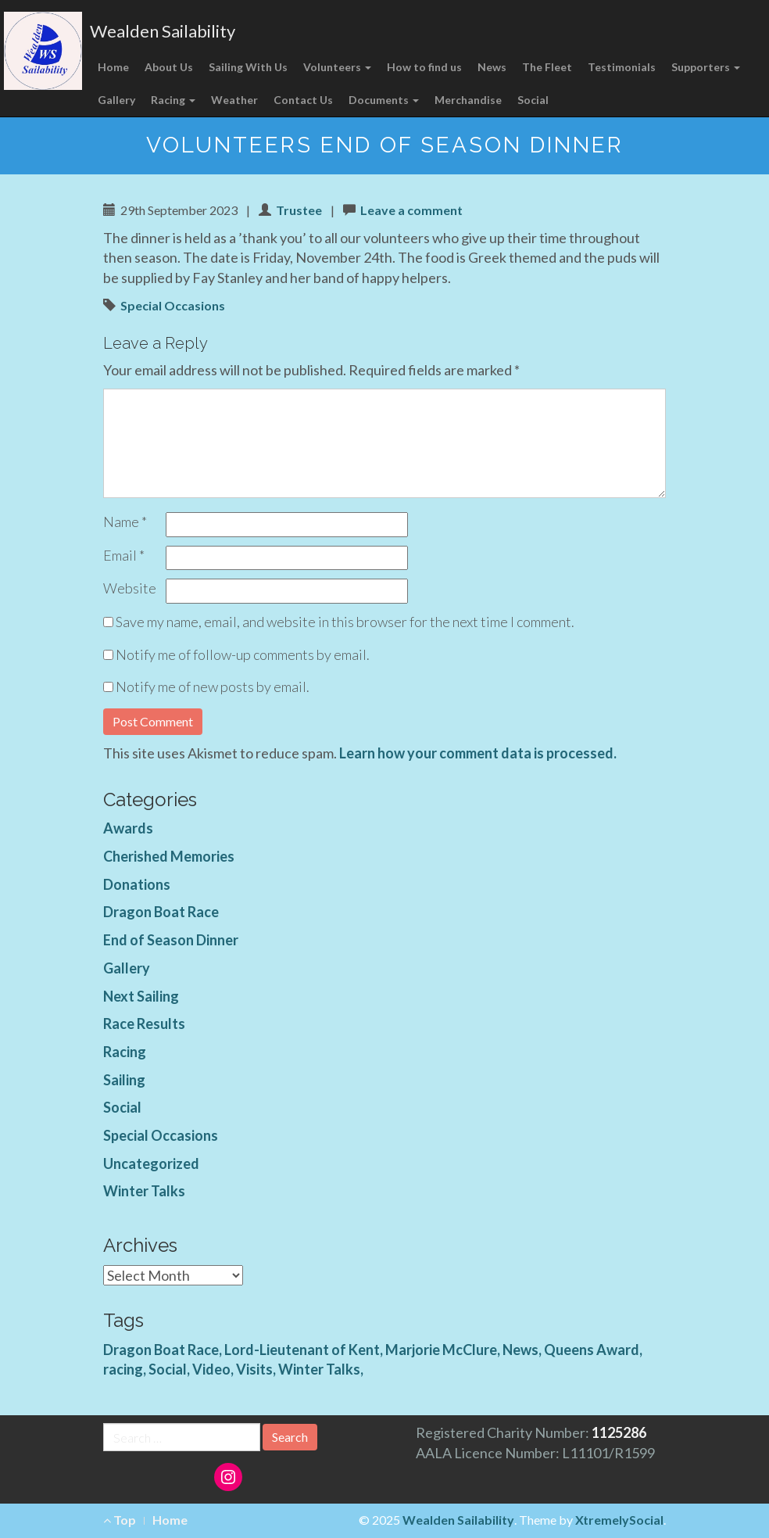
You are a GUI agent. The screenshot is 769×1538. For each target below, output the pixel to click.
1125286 (619, 1432)
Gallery (116, 99)
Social (533, 99)
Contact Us (303, 99)
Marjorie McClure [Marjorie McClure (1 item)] (441, 1349)
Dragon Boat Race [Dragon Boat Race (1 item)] (161, 1349)
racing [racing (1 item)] (123, 1369)
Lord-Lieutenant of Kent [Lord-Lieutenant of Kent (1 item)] (302, 1349)
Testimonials (622, 66)
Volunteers (337, 66)
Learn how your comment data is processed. (478, 753)
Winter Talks (144, 1190)
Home (113, 66)
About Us (169, 66)
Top (119, 1519)
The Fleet (547, 66)
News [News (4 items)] (520, 1349)
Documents (384, 99)
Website (129, 588)
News (491, 66)
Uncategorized (151, 1163)
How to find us (424, 66)
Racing (173, 99)
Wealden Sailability (162, 30)
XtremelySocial (619, 1519)
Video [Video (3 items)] (211, 1369)
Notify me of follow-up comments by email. (243, 654)
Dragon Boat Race (161, 911)
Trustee (299, 210)
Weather (234, 99)
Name (125, 521)
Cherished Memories (168, 856)
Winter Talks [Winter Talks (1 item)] (319, 1369)
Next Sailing (141, 996)
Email (124, 555)
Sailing (124, 1079)
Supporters (705, 66)
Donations (136, 884)
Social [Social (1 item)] (167, 1369)
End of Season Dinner (170, 939)
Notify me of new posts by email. (212, 686)
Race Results (144, 1023)
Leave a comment (411, 210)
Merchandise (468, 99)
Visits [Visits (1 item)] (254, 1369)
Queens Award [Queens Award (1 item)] (591, 1349)
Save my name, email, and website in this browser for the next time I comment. (345, 621)
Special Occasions (172, 305)
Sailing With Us (248, 66)
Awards (128, 828)
